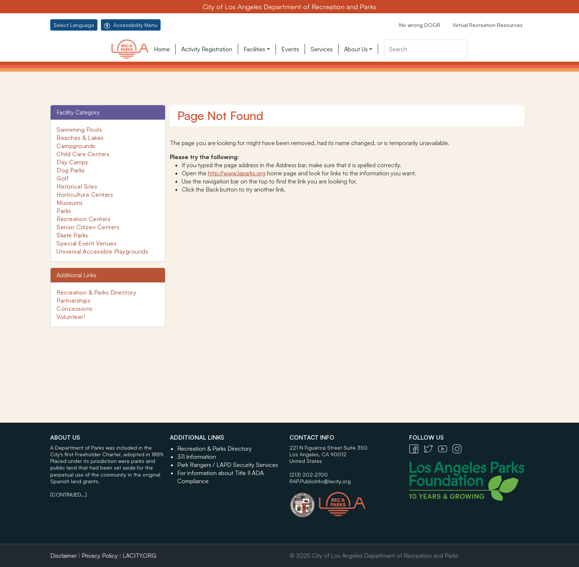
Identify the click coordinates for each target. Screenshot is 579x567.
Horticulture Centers (84, 194)
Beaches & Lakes (80, 137)
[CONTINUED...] (68, 494)
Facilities (254, 49)
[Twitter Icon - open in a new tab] (431, 448)
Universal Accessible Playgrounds (102, 251)
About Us (356, 49)
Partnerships (73, 300)
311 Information (196, 456)
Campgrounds (76, 146)
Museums (69, 202)
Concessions (74, 308)
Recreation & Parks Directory (96, 292)
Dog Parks (70, 170)
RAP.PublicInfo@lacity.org (320, 481)
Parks (63, 210)
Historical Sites (76, 186)
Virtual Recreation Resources (488, 25)
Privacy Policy (100, 555)
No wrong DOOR (419, 25)
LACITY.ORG (139, 555)
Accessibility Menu (130, 25)
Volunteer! (70, 316)
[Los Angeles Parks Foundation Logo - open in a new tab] (468, 480)
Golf (62, 178)
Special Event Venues (86, 243)
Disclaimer (63, 555)
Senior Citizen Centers (87, 227)
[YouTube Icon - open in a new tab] (445, 448)
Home (162, 49)
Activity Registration (206, 49)
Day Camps (72, 162)
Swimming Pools (79, 129)
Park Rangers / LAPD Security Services (227, 464)
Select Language (74, 25)
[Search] (425, 49)
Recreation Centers (83, 219)
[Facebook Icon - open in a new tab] (416, 448)
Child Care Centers (82, 154)
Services (322, 49)
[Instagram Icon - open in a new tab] (458, 448)
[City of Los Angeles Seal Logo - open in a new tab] (304, 501)
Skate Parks (72, 235)
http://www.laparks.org (236, 173)
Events (290, 49)
